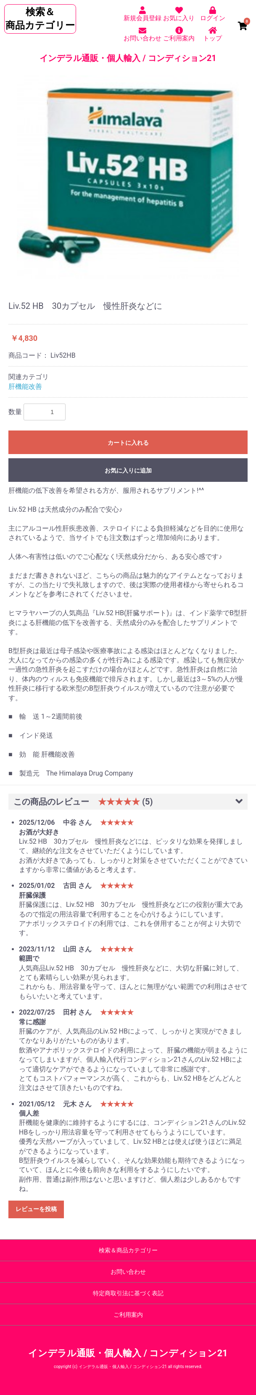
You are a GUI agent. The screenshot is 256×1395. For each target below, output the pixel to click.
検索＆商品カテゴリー (128, 1250)
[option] (128, 176)
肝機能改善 (25, 387)
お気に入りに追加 (128, 470)
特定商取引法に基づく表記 (128, 1293)
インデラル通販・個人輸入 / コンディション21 (128, 58)
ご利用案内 (128, 1314)
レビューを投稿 (36, 1209)
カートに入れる (128, 442)
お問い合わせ (128, 1271)
